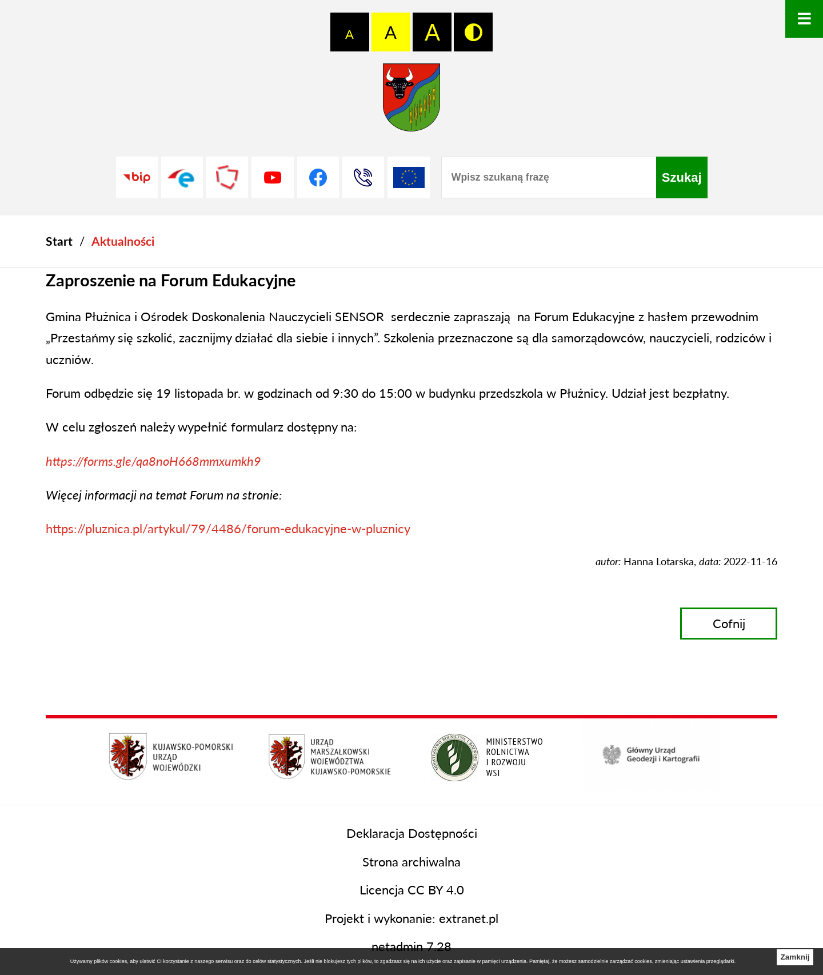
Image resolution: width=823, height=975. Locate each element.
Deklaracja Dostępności (411, 833)
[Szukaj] (682, 177)
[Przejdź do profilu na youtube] (272, 177)
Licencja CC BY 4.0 (411, 889)
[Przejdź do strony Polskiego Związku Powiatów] (227, 177)
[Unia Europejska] (408, 177)
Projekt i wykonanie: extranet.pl (411, 918)
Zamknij (794, 957)
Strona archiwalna (411, 861)
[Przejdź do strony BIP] (137, 177)
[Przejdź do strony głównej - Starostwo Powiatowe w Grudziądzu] (411, 101)
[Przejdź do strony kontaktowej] (363, 177)
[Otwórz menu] (804, 19)
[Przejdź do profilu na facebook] (318, 177)
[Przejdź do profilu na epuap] (182, 177)
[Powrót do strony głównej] (59, 241)
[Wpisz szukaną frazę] (548, 177)
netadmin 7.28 (411, 946)
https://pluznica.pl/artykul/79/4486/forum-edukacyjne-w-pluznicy (228, 528)
